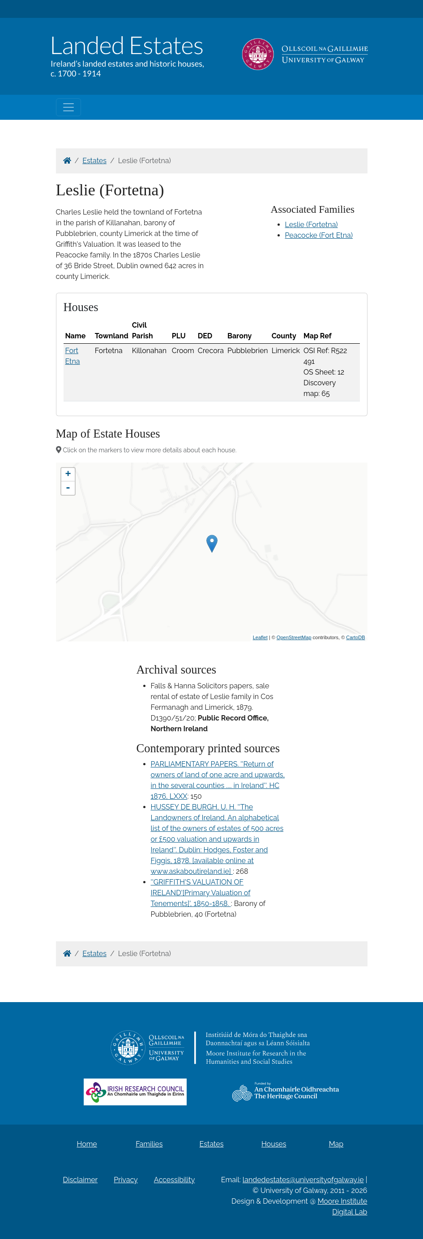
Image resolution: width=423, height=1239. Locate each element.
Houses (273, 1144)
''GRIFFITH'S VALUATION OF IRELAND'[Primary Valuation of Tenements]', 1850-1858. (201, 893)
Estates (94, 160)
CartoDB (355, 637)
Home (87, 1144)
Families (149, 1144)
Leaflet (260, 637)
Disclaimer (80, 1180)
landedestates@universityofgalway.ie (303, 1180)
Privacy (125, 1180)
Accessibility (174, 1180)
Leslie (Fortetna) (311, 224)
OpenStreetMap (294, 637)
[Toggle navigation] (68, 107)
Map (336, 1144)
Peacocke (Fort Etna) (319, 235)
